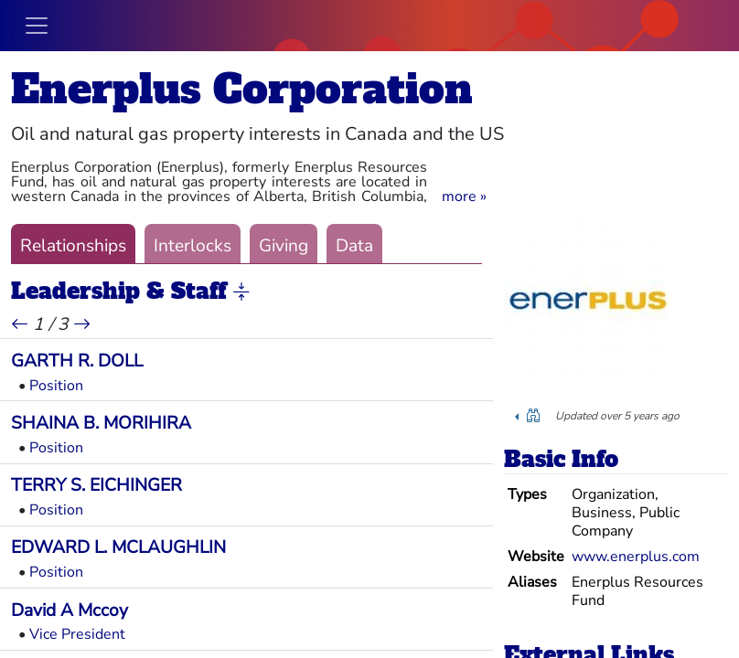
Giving (283, 246)
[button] (464, 196)
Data (354, 246)
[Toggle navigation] (36, 25)
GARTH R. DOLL (77, 361)
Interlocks (192, 246)
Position (56, 386)
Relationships (73, 246)
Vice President (77, 634)
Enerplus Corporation (242, 89)
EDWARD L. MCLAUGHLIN (118, 547)
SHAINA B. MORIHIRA (101, 423)
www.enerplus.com (636, 557)
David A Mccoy (69, 610)
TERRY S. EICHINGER (96, 485)
